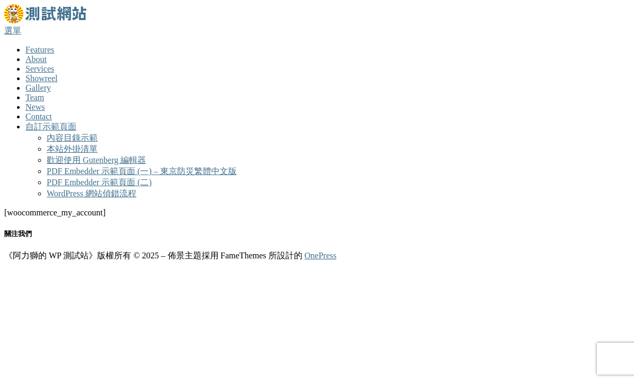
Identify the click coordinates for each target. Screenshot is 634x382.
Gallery (38, 87)
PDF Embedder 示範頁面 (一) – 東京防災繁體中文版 (142, 171)
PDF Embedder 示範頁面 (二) (99, 182)
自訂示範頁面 (50, 126)
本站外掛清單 (72, 148)
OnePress (320, 255)
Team (34, 97)
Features (39, 49)
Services (39, 68)
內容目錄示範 (72, 137)
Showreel (41, 78)
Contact (38, 116)
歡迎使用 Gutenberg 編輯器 (96, 159)
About (36, 59)
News (35, 106)
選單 (12, 30)
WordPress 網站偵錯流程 (91, 193)
